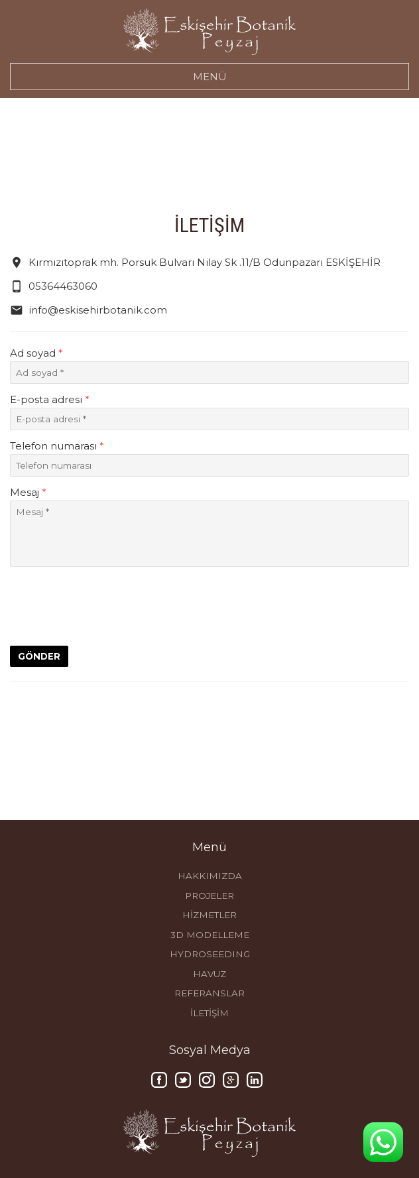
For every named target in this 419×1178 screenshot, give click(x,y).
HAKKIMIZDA (210, 875)
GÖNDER (39, 656)
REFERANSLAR (209, 993)
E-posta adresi (50, 399)
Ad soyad (36, 353)
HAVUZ (209, 974)
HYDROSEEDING (210, 954)
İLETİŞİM (209, 1013)
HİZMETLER (209, 915)
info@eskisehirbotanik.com (88, 310)
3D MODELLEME (209, 934)
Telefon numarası (57, 446)
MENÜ (210, 76)
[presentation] (110, 605)
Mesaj (28, 492)
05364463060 (53, 286)
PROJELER (209, 895)
